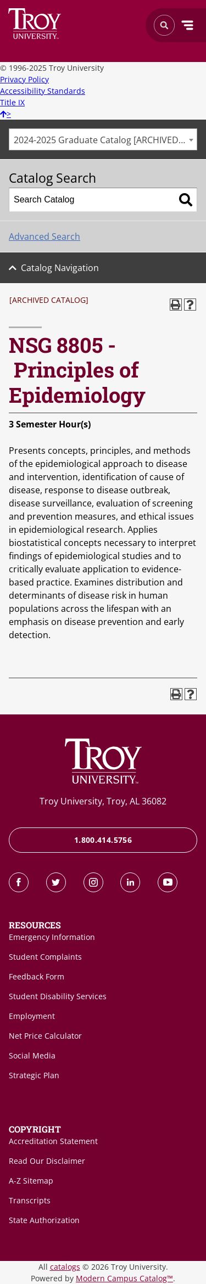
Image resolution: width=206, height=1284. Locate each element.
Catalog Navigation (60, 268)
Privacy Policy (24, 79)
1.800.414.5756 (103, 840)
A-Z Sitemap (31, 1180)
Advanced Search (44, 236)
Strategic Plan (34, 1075)
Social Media (32, 1055)
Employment (32, 1016)
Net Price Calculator (45, 1035)
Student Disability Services (58, 996)
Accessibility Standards (42, 91)
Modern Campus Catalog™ (124, 1278)
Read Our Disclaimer (47, 1161)
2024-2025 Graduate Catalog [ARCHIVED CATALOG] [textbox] (105, 140)
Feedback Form (36, 976)
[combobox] (103, 139)
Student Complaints (45, 956)
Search (35, 23)
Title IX (12, 102)
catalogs (65, 1267)
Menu (187, 25)
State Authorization (44, 1220)
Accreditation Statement (53, 1141)
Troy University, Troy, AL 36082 (103, 801)
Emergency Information (52, 937)
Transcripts (30, 1200)
